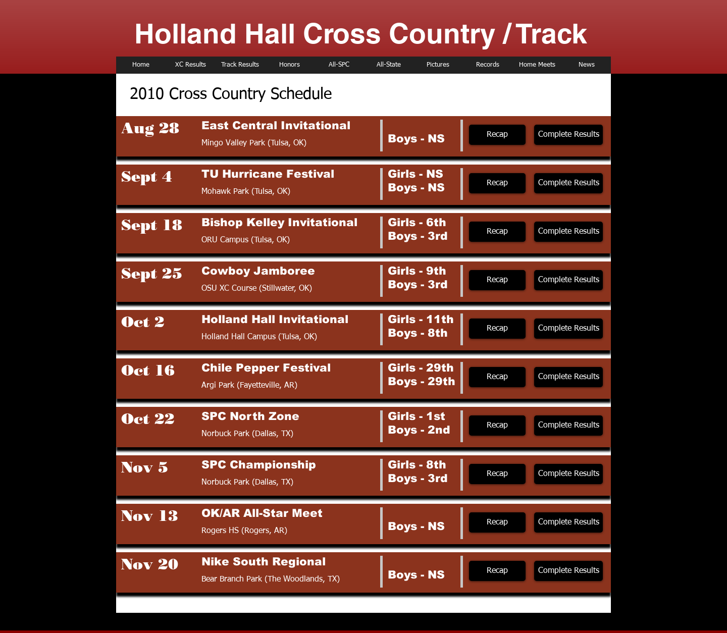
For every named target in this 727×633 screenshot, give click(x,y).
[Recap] (497, 135)
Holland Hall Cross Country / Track (360, 33)
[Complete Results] (568, 135)
